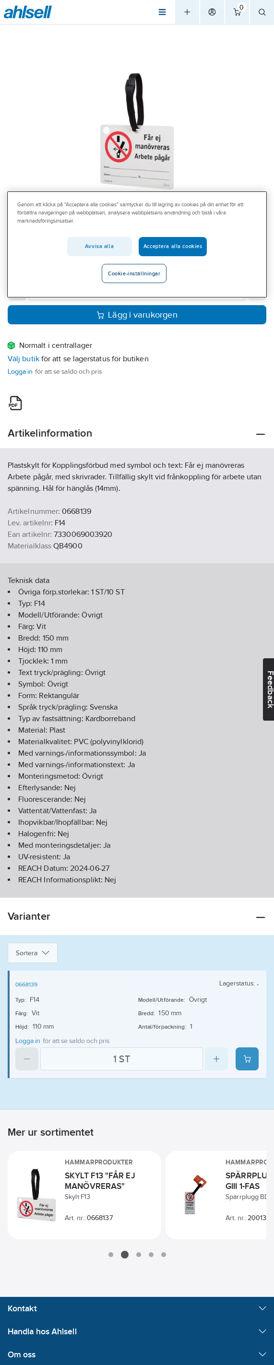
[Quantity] (121, 1058)
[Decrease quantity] (26, 1058)
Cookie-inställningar (134, 273)
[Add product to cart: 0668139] (247, 1058)
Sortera (32, 953)
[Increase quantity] (216, 1058)
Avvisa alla (99, 246)
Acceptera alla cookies (173, 246)
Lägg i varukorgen (137, 315)
